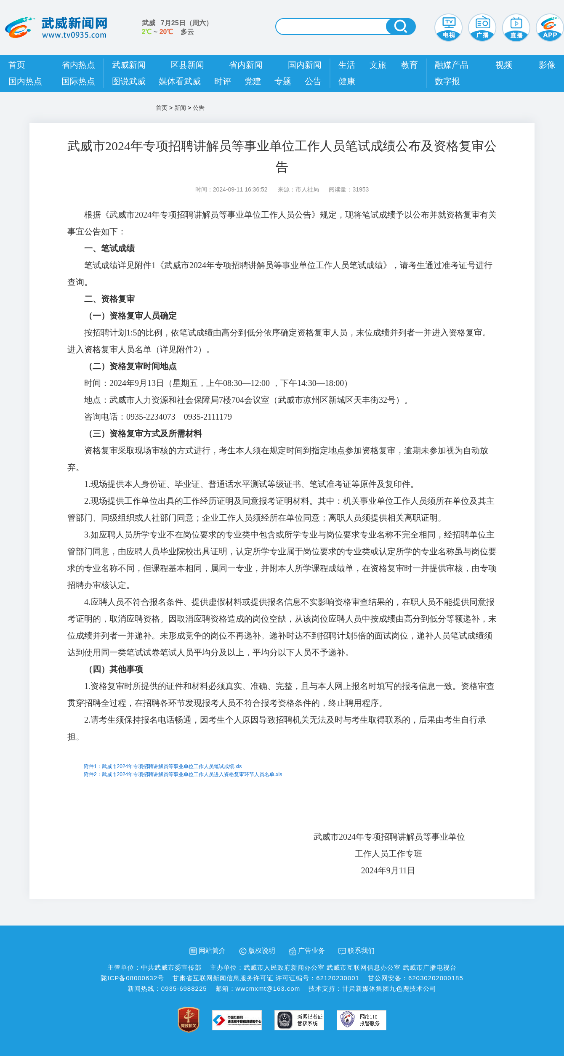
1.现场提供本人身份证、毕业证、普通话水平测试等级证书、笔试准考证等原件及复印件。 (251, 484)
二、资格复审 (109, 298)
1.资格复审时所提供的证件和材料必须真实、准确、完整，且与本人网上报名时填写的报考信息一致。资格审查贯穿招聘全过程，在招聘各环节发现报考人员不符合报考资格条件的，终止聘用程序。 (281, 694)
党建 (253, 81)
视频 (503, 64)
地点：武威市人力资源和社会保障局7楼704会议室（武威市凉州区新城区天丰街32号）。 (248, 399)
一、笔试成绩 (109, 248)
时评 (222, 81)
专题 (282, 81)
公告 (313, 81)
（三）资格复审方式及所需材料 (143, 433)
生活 (346, 64)
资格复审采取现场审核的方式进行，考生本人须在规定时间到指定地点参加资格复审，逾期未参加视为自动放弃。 (277, 459)
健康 (346, 81)
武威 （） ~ (177, 27)
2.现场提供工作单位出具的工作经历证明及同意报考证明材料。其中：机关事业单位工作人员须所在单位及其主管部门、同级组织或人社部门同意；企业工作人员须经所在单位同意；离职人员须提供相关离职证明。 (281, 509)
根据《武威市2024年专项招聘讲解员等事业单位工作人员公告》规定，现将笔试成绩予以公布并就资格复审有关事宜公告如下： (282, 223)
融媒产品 (451, 64)
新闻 (180, 107)
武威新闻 (129, 64)
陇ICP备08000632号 (132, 978)
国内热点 (25, 81)
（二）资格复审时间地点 (130, 366)
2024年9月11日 (290, 870)
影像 (547, 64)
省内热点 (78, 64)
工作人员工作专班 (290, 853)
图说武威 (129, 81)
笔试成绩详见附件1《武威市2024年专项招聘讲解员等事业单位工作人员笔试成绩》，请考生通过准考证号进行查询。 (279, 274)
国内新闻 (305, 64)
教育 (409, 64)
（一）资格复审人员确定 (130, 315)
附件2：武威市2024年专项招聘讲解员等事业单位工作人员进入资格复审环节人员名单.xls (183, 774)
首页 (16, 64)
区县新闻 (187, 64)
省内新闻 (246, 64)
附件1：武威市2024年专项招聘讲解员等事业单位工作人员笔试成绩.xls (163, 766)
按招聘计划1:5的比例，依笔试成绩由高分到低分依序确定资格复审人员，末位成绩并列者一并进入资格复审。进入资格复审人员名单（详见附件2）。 (279, 341)
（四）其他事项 (113, 669)
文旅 (378, 64)
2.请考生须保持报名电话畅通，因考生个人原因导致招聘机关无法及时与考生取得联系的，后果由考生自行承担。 (276, 728)
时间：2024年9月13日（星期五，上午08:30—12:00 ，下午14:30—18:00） (218, 383)
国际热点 (78, 81)
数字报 (447, 81)
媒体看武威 (180, 81)
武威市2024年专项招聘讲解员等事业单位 (290, 836)
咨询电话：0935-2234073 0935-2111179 (158, 416)
